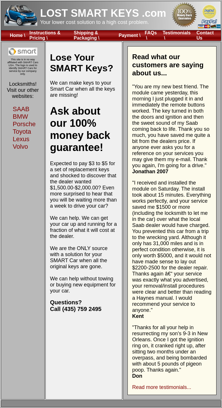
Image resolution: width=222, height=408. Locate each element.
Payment (128, 35)
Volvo (20, 146)
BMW (20, 116)
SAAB (21, 109)
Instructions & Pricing (45, 35)
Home (16, 35)
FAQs (151, 32)
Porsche (24, 124)
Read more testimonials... (161, 387)
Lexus (21, 139)
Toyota (22, 131)
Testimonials (177, 32)
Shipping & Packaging (86, 35)
